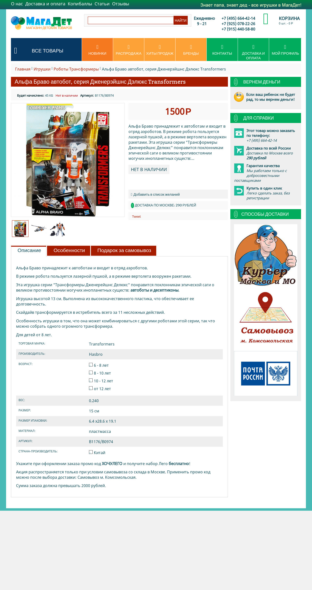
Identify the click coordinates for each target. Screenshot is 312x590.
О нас (17, 4)
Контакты (222, 50)
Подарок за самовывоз (124, 250)
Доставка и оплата (45, 4)
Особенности (69, 250)
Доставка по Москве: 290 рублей (165, 205)
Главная (22, 69)
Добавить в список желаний (155, 194)
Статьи (102, 4)
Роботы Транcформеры (76, 69)
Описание (29, 250)
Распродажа (129, 50)
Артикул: (87, 95)
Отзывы (120, 4)
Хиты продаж (160, 50)
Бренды (191, 50)
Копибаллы (80, 4)
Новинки (97, 50)
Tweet (136, 216)
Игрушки (42, 69)
